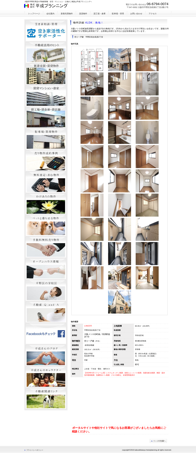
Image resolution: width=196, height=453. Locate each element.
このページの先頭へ (158, 441)
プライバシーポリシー (34, 450)
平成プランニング (47, 7)
